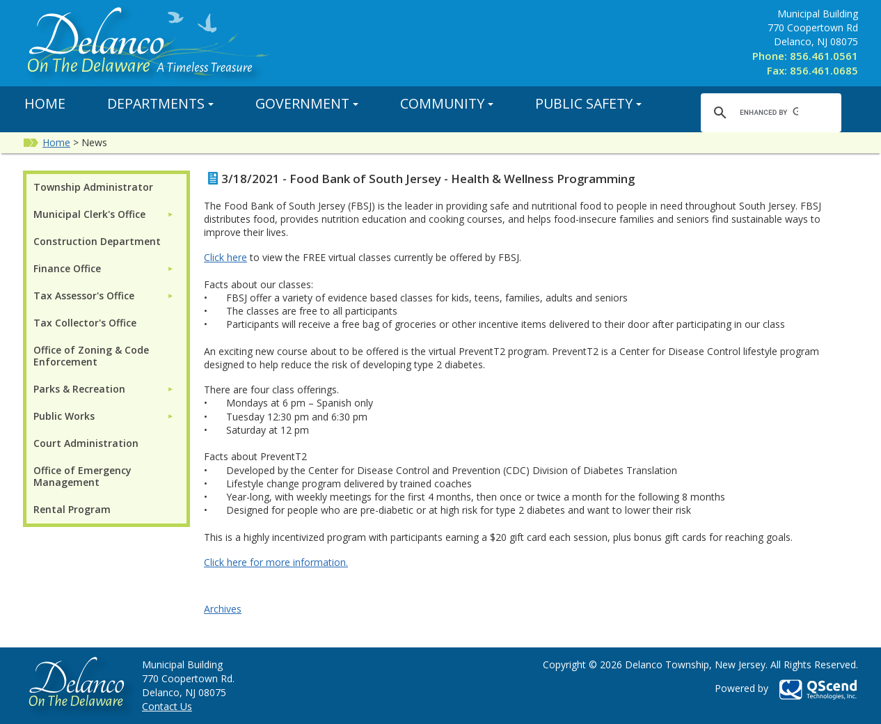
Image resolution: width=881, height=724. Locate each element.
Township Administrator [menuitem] (93, 187)
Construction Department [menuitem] (97, 241)
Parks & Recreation (79, 388)
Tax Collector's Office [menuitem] (84, 322)
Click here (225, 257)
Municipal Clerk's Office (89, 214)
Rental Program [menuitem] (72, 509)
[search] (769, 112)
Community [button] (446, 103)
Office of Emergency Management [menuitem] (82, 476)
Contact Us (167, 706)
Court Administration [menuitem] (85, 443)
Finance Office (67, 268)
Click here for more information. (276, 562)
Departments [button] (160, 103)
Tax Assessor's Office (83, 295)
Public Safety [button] (588, 103)
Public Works (64, 416)
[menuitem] (103, 214)
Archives (222, 608)
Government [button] (306, 103)
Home (44, 103)
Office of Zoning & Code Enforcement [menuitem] (91, 355)
